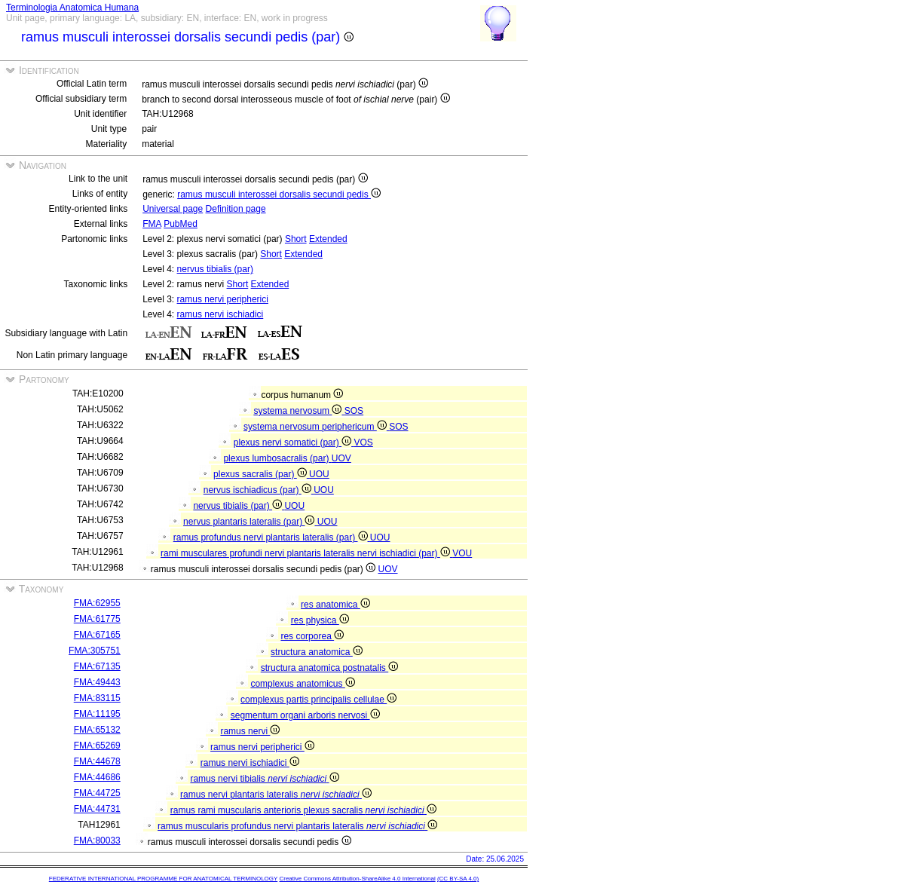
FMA (151, 224)
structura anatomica (317, 652)
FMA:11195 (97, 714)
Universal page (172, 209)
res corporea (312, 636)
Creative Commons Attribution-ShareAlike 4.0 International (357, 878)
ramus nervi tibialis (264, 778)
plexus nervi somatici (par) (294, 442)
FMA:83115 (97, 698)
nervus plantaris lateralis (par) (250, 521)
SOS (353, 411)
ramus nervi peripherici (222, 299)
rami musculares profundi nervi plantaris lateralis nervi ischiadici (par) (306, 553)
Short (296, 239)
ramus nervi (250, 731)
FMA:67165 (97, 634)
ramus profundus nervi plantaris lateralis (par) (271, 537)
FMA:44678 (97, 761)
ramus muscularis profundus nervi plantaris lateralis (297, 826)
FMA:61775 (97, 619)
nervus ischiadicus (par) (259, 490)
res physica (320, 620)
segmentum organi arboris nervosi (305, 715)
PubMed (180, 224)
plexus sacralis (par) (261, 474)
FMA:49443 (97, 682)
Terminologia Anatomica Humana (72, 7)
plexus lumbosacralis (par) (277, 458)
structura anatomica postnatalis (329, 668)
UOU (319, 474)
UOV (341, 458)
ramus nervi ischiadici (220, 314)
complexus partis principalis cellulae (318, 699)
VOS (363, 442)
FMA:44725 (97, 793)
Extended (328, 239)
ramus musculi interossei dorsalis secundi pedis (279, 194)
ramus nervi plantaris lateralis (276, 794)
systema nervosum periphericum (316, 426)
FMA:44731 (97, 809)
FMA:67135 (97, 666)
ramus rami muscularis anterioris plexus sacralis (303, 810)
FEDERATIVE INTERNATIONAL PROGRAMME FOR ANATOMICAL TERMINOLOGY (163, 878)
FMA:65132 (97, 729)
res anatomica (335, 604)
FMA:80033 (97, 840)
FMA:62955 (97, 603)
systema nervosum (298, 411)
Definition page (236, 209)
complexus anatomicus (302, 683)
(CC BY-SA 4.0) (458, 878)
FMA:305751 (95, 650)
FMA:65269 (97, 745)
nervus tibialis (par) (215, 269)
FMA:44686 (97, 777)
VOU (462, 553)
